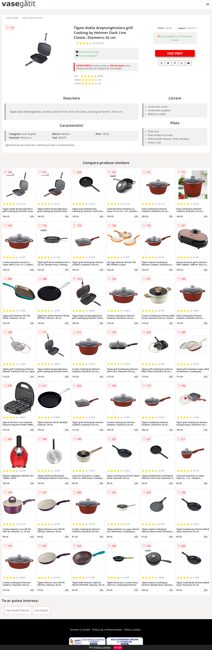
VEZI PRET (175, 53)
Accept (118, 647)
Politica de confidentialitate (107, 629)
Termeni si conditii (80, 629)
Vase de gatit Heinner (33, 17)
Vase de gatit (12, 17)
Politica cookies (132, 629)
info (32, 216)
